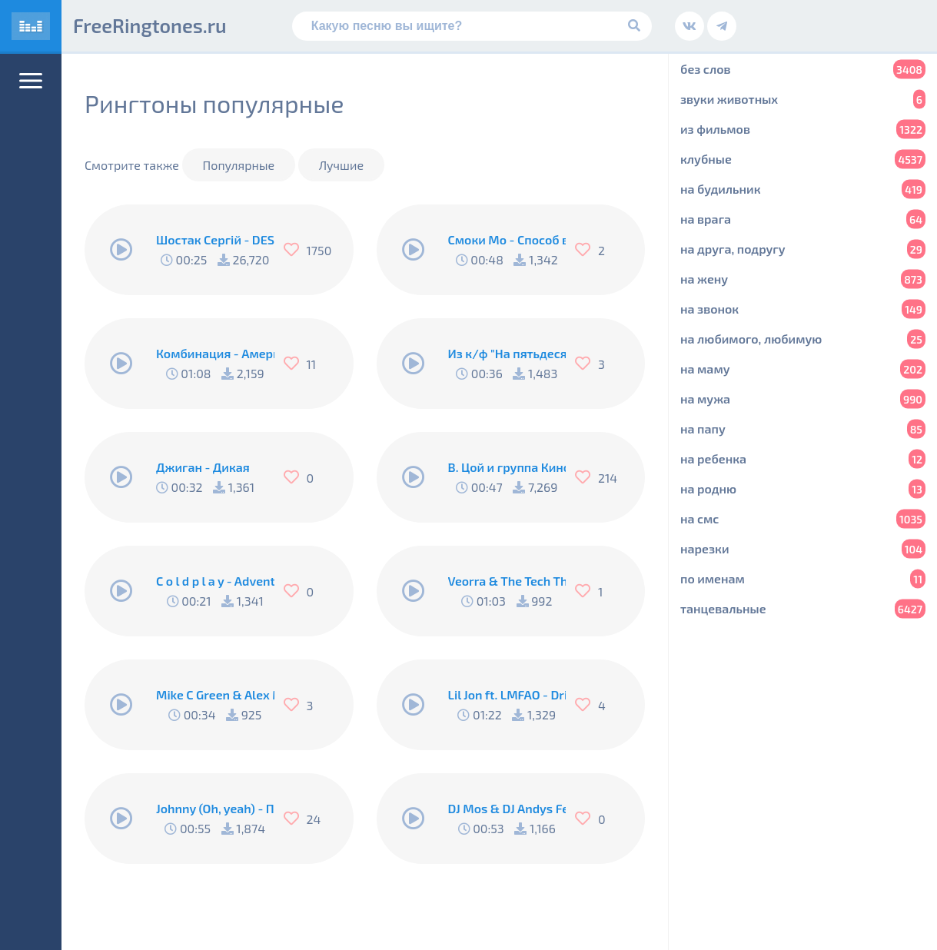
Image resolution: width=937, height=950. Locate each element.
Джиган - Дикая (203, 467)
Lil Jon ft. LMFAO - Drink (507, 694)
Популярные (239, 165)
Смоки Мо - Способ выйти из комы (507, 239)
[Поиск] (472, 26)
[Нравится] (295, 249)
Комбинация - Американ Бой (215, 353)
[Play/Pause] (121, 249)
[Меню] (30, 81)
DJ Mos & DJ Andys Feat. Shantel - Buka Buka (507, 808)
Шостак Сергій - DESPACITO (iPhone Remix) (215, 239)
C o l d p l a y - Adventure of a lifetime (215, 580)
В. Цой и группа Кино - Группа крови (507, 467)
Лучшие (341, 165)
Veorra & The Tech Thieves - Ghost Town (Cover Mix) (507, 580)
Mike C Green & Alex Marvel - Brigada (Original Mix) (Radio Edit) (215, 694)
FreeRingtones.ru (150, 25)
